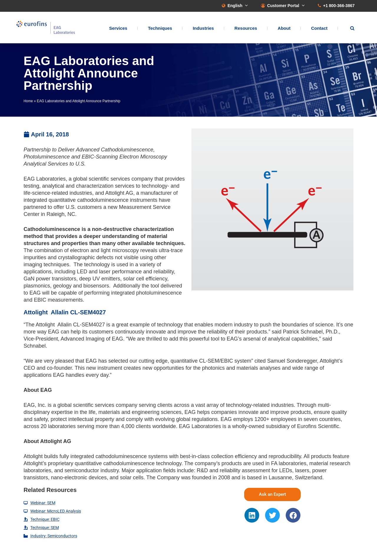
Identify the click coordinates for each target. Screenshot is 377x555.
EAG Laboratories (45, 27)
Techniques (160, 28)
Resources (245, 28)
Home (28, 101)
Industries (203, 28)
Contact (319, 28)
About (284, 28)
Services (118, 28)
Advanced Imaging (83, 339)
